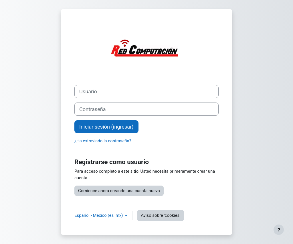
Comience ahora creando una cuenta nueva (119, 190)
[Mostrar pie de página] (279, 230)
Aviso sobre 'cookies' (160, 215)
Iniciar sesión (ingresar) (106, 127)
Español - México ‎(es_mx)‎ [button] (99, 215)
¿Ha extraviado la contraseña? (102, 140)
